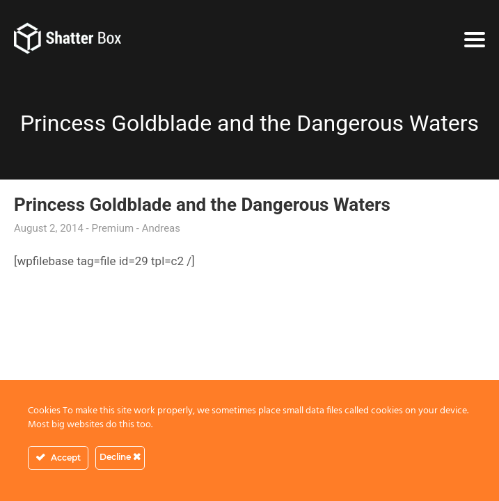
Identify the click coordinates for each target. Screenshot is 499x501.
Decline (120, 457)
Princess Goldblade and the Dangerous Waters (202, 204)
